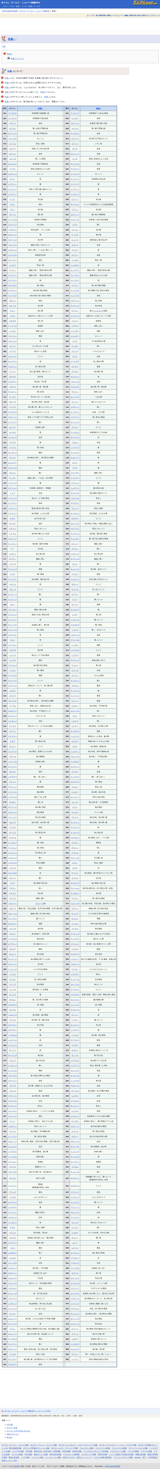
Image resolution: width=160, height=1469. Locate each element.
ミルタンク (12, 721)
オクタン (74, 675)
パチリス (12, 1167)
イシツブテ (74, 296)
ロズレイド (12, 1141)
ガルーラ (12, 402)
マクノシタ (74, 858)
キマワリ (74, 594)
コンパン (74, 230)
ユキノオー (74, 1278)
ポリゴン (12, 458)
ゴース (75, 341)
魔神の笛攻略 (14, 1457)
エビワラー (12, 382)
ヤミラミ (74, 873)
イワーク (12, 351)
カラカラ (74, 372)
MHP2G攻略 (103, 1454)
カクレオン (74, 1000)
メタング (12, 1060)
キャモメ (74, 812)
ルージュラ (74, 422)
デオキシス (74, 1086)
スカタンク (12, 1217)
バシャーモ (12, 762)
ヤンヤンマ (12, 600)
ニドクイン (12, 189)
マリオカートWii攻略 (71, 1454)
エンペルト (12, 1111)
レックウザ (74, 1081)
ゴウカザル (74, 1101)
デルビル (74, 686)
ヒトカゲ (74, 118)
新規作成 (133, 15)
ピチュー (74, 544)
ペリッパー (12, 817)
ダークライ (12, 1359)
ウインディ (12, 260)
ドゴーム (74, 853)
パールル (74, 1035)
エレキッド (12, 716)
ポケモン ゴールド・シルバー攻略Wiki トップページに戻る (27, 1411)
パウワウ (74, 326)
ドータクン (12, 1223)
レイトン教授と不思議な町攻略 (121, 1454)
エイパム (74, 589)
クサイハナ (74, 220)
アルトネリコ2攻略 (102, 1448)
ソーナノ (74, 1020)
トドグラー (74, 1030)
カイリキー (74, 280)
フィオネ (12, 1354)
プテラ (75, 468)
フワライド (74, 1192)
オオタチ (74, 518)
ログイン (155, 15)
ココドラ (74, 878)
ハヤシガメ (74, 1091)
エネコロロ (12, 873)
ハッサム (74, 645)
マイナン (74, 898)
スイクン (12, 731)
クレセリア (74, 1349)
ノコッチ (74, 630)
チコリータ (74, 493)
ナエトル (12, 1091)
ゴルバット (74, 214)
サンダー (12, 478)
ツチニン (74, 843)
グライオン (74, 1309)
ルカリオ (74, 1248)
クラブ (75, 356)
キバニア (74, 914)
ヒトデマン (74, 412)
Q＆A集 (10, 1425)
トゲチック (74, 554)
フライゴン (74, 944)
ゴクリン (74, 908)
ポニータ (12, 306)
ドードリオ (12, 326)
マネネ (12, 1228)
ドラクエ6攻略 (133, 1451)
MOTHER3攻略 (56, 1454)
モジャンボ (12, 1293)
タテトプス (74, 1147)
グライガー (12, 635)
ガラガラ (12, 377)
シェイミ (74, 1359)
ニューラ (12, 655)
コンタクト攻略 (37, 1457)
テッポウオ (12, 675)
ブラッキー (12, 610)
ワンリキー (74, 275)
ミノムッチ (74, 1152)
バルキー (74, 706)
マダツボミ (12, 285)
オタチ (12, 518)
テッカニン (12, 848)
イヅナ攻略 (25, 1457)
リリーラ (12, 984)
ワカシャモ (74, 757)
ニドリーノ (12, 194)
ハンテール (12, 1040)
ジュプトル (12, 751)
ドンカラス (74, 1202)
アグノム (74, 1334)
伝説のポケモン (13, 1434)
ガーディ (74, 255)
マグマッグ (74, 660)
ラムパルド (12, 1147)
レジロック (12, 1065)
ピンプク (74, 1228)
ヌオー (12, 605)
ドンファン (74, 696)
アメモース (74, 827)
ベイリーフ (12, 498)
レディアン (74, 529)
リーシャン (12, 1212)
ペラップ (12, 1233)
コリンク (12, 1131)
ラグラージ (74, 767)
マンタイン (74, 681)
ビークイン (74, 1162)
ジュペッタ (74, 1005)
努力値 (9, 1437)
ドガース (12, 387)
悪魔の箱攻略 (140, 1454)
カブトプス (12, 468)
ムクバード (12, 1116)
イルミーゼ (39, 903)
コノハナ (74, 802)
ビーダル (74, 1121)
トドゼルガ (12, 1035)
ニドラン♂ (75, 189)
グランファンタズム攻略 (138, 1448)
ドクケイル (12, 792)
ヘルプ (114, 15)
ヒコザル (74, 1096)
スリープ (74, 351)
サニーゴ (74, 670)
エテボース (74, 1186)
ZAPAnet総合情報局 (10, 11)
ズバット (12, 214)
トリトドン (12, 1186)
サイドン (74, 392)
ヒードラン (12, 1344)
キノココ (12, 833)
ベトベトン (12, 336)
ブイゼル (74, 1167)
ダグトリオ (12, 240)
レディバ (12, 529)
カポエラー (12, 711)
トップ (90, 15)
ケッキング (12, 843)
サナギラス (12, 736)
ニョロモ (74, 260)
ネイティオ (74, 559)
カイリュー (12, 488)
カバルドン (74, 1253)
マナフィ (74, 1354)
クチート (12, 878)
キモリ (75, 746)
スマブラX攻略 (18, 1451)
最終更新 (102, 15)
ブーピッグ (74, 934)
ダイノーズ (74, 1319)
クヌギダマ (74, 625)
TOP (4, 46)
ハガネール (74, 635)
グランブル (74, 640)
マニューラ (12, 1283)
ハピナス (74, 721)
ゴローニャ (74, 301)
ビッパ (12, 1121)
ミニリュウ (12, 483)
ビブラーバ (12, 944)
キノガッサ (74, 833)
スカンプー (74, 1212)
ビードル (12, 144)
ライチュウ (74, 174)
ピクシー (74, 199)
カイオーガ (74, 1076)
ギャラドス (74, 437)
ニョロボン (74, 265)
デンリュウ (12, 569)
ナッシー (12, 372)
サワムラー (74, 377)
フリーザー (74, 473)
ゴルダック (12, 250)
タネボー (12, 802)
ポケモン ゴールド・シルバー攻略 (15, 1445)
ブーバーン (12, 1298)
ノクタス (74, 949)
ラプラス (12, 442)
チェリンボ (74, 1172)
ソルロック (74, 964)
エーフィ (74, 605)
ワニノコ (74, 508)
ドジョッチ (12, 969)
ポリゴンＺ (74, 1314)
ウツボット (12, 290)
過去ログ (145, 15)
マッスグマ (74, 777)
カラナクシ (74, 1178)
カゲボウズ (12, 1005)
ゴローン (12, 301)
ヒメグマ (74, 655)
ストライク (12, 422)
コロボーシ (12, 1126)
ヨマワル (12, 1010)
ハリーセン (12, 645)
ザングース (12, 959)
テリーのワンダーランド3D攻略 (95, 1451)
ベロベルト (12, 1288)
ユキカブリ (12, 1278)
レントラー (12, 1136)
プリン (12, 209)
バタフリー (74, 139)
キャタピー (74, 133)
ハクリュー (74, 483)
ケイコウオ (74, 1268)
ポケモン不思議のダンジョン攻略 (36, 1448)
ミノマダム (12, 1157)
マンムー (12, 1314)
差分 (139, 15)
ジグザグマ (12, 777)
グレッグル (12, 1263)
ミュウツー (74, 488)
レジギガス (74, 1344)
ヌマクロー (12, 767)
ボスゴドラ (74, 883)
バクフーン (12, 508)
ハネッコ (12, 584)
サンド (12, 179)
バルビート (12, 903)
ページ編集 (124, 15)
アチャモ (12, 757)
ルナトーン (12, 964)
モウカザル (12, 1101)
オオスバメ (12, 812)
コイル (12, 316)
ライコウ (12, 726)
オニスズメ (12, 164)
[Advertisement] (80, 24)
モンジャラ (74, 397)
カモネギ (12, 321)
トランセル (12, 139)
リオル (12, 1248)
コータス (74, 929)
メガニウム (74, 498)
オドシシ (74, 701)
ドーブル (12, 706)
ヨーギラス (74, 731)
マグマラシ (74, 503)
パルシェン (12, 341)
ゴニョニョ (12, 853)
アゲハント (12, 787)
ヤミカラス (74, 610)
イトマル (12, 534)
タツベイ (12, 1050)
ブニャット (74, 1207)
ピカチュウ (12, 174)
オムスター (12, 463)
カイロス (12, 432)
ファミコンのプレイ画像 (123, 1457)
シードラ (12, 407)
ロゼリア (12, 908)
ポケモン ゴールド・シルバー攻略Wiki (20, 2)
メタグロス (74, 1060)
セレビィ (12, 746)
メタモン (74, 442)
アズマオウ (12, 412)
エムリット (12, 1334)
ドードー (74, 321)
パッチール (12, 939)
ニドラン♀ (12, 184)
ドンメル (74, 924)
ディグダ (74, 235)
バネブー (12, 934)
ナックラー (74, 939)
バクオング (12, 858)
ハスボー (74, 792)
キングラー (12, 361)
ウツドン (74, 285)
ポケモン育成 (12, 1428)
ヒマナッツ (12, 594)
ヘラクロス (74, 650)
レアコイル (74, 316)
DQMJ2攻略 (77, 1451)
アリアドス (74, 534)
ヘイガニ (12, 974)
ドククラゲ (12, 296)
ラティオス (12, 1076)
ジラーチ (12, 1086)
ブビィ (75, 716)
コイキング (12, 437)
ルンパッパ (74, 797)
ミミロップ (74, 1197)
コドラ (12, 883)
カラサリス (74, 782)
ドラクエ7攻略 (146, 1451)
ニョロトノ (74, 579)
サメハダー (12, 919)
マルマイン (12, 367)
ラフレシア (12, 225)
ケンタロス (74, 432)
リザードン (74, 123)
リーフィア (74, 1304)
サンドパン (74, 179)
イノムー (12, 670)
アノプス (12, 990)
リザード (12, 123)
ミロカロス (74, 995)
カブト (75, 463)
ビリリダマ (74, 361)
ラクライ (12, 893)
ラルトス (74, 817)
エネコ (75, 868)
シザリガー (74, 974)
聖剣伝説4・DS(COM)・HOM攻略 (47, 1451)
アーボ (12, 169)
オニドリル (74, 164)
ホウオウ (74, 741)
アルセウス (12, 1364)
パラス (75, 225)
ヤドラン (74, 311)
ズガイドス (74, 1141)
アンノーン (12, 620)
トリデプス (12, 1152)
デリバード (12, 681)
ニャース (74, 240)
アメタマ (12, 827)
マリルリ (74, 574)
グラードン (12, 1081)
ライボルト (74, 893)
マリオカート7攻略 (88, 1454)
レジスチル (12, 1071)
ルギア (12, 741)
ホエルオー (12, 924)
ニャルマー (12, 1207)
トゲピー (12, 554)
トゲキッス (74, 1298)
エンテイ (74, 726)
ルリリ (75, 863)
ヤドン (12, 311)
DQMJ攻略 (66, 1451)
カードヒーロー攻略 (53, 1457)
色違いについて (17, 58)
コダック (74, 245)
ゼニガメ (12, 128)
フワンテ (12, 1192)
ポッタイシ (74, 1106)
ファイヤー (74, 478)
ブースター (74, 453)
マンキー (74, 250)
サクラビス (74, 1040)
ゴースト (12, 346)
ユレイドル (74, 984)
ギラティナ (12, 1349)
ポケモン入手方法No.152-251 (18, 1431)
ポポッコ (74, 584)
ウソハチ (74, 1223)
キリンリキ (12, 625)
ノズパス (12, 868)
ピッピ (12, 199)
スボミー (74, 1136)
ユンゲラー (74, 270)
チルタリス (74, 954)
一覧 (96, 15)
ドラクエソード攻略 (118, 1451)
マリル (12, 574)
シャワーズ (74, 447)
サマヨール (74, 1010)
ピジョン (12, 154)
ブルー (12, 640)
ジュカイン (74, 751)
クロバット (12, 539)
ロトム (12, 1329)
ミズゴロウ (74, 762)
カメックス (12, 133)
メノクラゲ (74, 290)
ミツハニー (12, 1162)
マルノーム (12, 914)
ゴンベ (75, 1243)
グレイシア (12, 1309)
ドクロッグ (74, 1263)
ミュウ (12, 493)
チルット (12, 954)
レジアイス (74, 1065)
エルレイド (12, 1319)
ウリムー (74, 665)
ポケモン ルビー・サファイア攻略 (64, 1448)
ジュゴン (12, 331)
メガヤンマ (12, 1304)
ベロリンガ (74, 382)
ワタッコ (12, 589)
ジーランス (12, 1045)
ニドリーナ (74, 184)
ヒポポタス (12, 1253)
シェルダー (97, 311)
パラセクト (12, 230)
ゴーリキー (12, 280)
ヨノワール (12, 1324)
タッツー (74, 402)
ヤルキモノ (74, 838)
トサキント (74, 407)
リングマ (12, 660)
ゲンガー (74, 346)
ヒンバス (12, 995)
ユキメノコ (74, 1324)
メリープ (12, 564)
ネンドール (74, 979)
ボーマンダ (12, 1055)
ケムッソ (12, 782)
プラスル (12, 898)
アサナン (12, 888)
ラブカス (74, 1045)
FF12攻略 (28, 1454)
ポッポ (75, 149)
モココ (75, 564)
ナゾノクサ (12, 220)
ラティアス (74, 1071)
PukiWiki (16, 1466)
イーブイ (12, 447)
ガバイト (74, 1238)
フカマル (12, 1238)
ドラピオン (74, 1258)
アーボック (74, 169)
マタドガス (74, 387)
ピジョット (74, 154)
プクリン (74, 209)
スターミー (12, 417)
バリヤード (74, 417)
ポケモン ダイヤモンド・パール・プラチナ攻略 (117, 1445)
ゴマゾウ (12, 696)
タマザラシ (12, 1030)
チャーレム (74, 888)
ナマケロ (12, 838)
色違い (11, 39)
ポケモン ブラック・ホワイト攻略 (43, 1445)
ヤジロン (12, 979)
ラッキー (12, 397)
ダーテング (12, 807)
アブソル (12, 1020)
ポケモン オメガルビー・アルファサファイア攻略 (78, 1445)
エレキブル (74, 1293)
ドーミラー (74, 1217)
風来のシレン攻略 (41, 1454)
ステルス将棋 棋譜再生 (103, 1457)
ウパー (75, 600)
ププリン (74, 549)
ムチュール (74, 711)
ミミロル (12, 1197)
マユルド (74, 787)
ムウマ (75, 615)
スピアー (12, 149)
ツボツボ (12, 650)
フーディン (12, 275)
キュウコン (74, 204)
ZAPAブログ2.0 (69, 1457)
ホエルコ (74, 919)
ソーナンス (74, 620)
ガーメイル (74, 1157)
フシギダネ (12, 113)
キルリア (12, 822)
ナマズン (74, 969)
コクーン (74, 144)
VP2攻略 (29, 1451)
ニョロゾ (12, 265)
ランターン (12, 544)
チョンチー (74, 539)
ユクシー (74, 1329)
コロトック (74, 1126)
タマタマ (74, 367)
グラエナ (74, 772)
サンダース (12, 453)
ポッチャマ (12, 1106)
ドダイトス (12, 1096)
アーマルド (74, 990)
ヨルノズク (74, 524)
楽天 (144, 1457)
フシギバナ (12, 118)
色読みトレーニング (84, 1457)
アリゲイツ (12, 513)
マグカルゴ (12, 665)
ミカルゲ (74, 1233)
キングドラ (74, 691)
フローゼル (12, 1172)
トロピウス (12, 1015)
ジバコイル (74, 1283)
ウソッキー (12, 579)
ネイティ (12, 559)
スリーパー (12, 356)
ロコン (12, 204)
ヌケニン (74, 848)
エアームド (12, 686)
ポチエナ (12, 772)
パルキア (74, 1339)
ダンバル (74, 1055)
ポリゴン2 (12, 701)
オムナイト (74, 458)
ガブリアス (12, 1243)
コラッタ (12, 159)
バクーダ (12, 929)
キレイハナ (74, 569)
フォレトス (12, 630)
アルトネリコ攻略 (87, 1448)
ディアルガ (12, 1339)
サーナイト (74, 822)
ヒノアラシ (12, 503)
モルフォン (12, 235)
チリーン (74, 1015)
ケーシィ (12, 270)
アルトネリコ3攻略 (119, 1448)
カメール (74, 128)
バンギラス (74, 736)
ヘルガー (12, 691)
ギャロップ (74, 306)
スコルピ (12, 1258)
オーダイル (74, 513)
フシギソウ (74, 113)
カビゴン (12, 473)
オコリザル (12, 255)
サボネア (12, 949)
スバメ (75, 807)
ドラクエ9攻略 (17, 1454)
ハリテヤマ (12, 863)
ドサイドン (74, 1288)
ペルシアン (12, 245)
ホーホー (12, 524)
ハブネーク (74, 959)
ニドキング (74, 194)
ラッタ (75, 159)
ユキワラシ (12, 1025)
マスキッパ (12, 1268)
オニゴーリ (74, 1025)
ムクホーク (74, 1116)
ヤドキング (12, 615)
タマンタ (74, 1273)
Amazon (137, 1457)
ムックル (74, 1111)
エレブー (12, 427)
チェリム (12, 1178)
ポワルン (12, 1000)
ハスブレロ (12, 797)
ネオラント (12, 1273)
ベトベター (74, 331)
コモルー (74, 1050)
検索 (108, 15)
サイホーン (12, 392)
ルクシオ (74, 1131)
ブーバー (74, 427)
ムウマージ (12, 1202)
